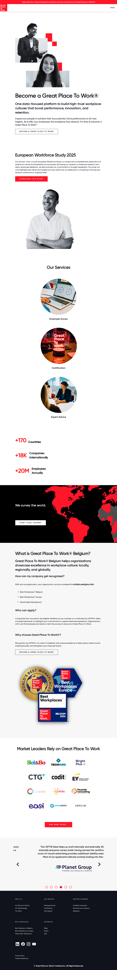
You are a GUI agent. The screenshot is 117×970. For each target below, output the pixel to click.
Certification (58, 367)
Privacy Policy (19, 956)
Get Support (48, 911)
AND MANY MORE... (58, 825)
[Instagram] (28, 944)
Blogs (46, 928)
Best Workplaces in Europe (24, 931)
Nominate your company (81, 908)
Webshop (76, 911)
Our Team (18, 911)
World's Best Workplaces (23, 934)
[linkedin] (17, 944)
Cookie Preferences (21, 958)
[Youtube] (34, 944)
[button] (17, 864)
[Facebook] (23, 944)
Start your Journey (31, 523)
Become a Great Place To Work (37, 131)
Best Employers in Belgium (24, 928)
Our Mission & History (22, 905)
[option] (58, 859)
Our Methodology (21, 908)
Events (46, 931)
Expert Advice (58, 417)
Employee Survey (58, 318)
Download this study (31, 179)
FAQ (45, 934)
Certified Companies (80, 905)
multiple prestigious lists (83, 584)
